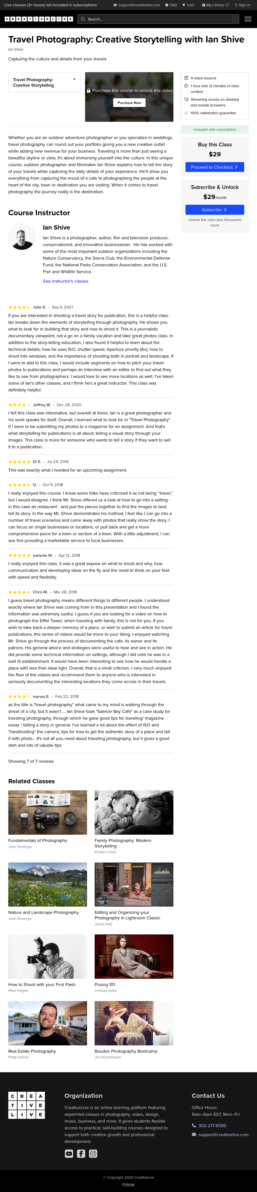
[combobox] (158, 19)
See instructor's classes (65, 281)
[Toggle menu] (247, 19)
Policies (128, 1184)
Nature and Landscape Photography (43, 912)
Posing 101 (105, 984)
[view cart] (189, 5)
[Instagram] (93, 1153)
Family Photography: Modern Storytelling (123, 843)
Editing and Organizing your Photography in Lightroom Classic (127, 915)
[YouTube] (69, 1153)
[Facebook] (81, 1153)
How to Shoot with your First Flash (42, 984)
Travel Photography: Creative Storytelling (33, 82)
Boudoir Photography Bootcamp (126, 1051)
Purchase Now (129, 102)
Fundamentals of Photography (37, 840)
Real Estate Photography (32, 1051)
